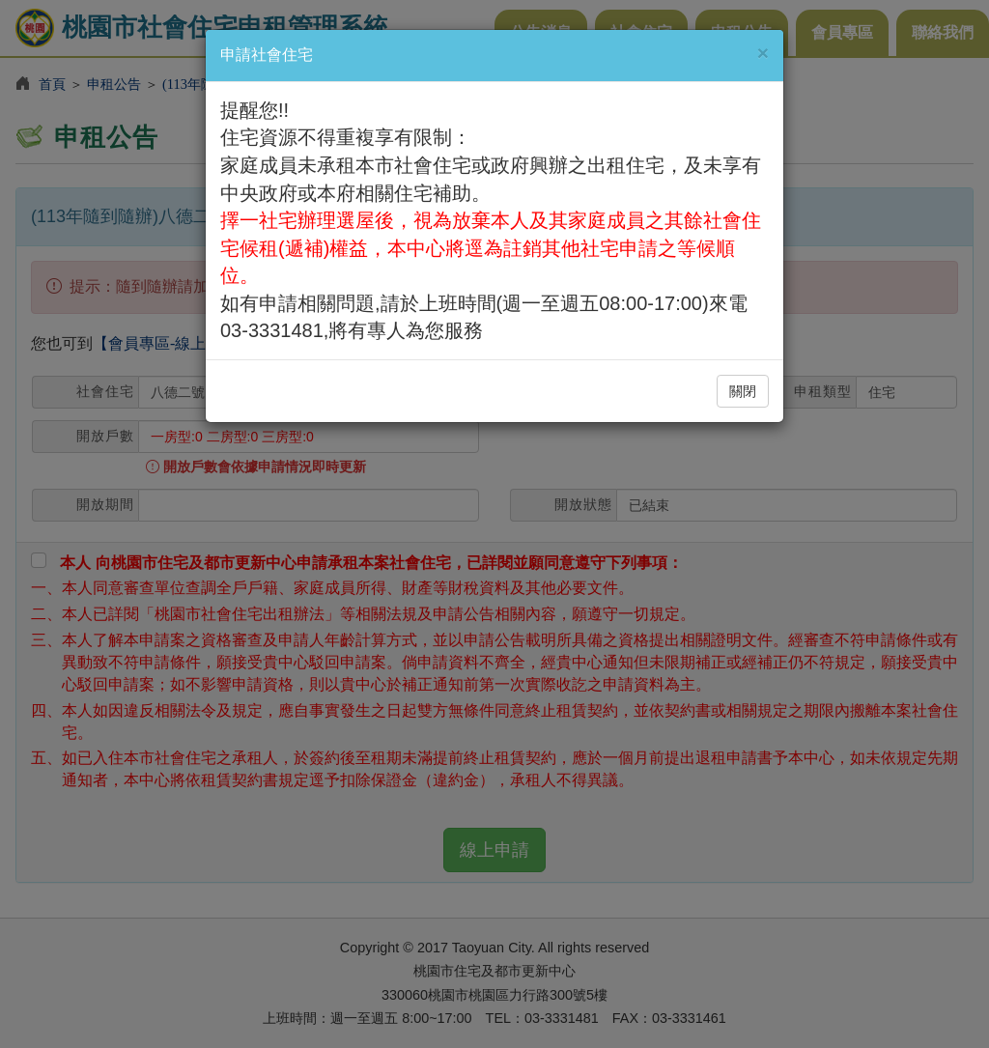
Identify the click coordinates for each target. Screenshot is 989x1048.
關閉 (742, 391)
